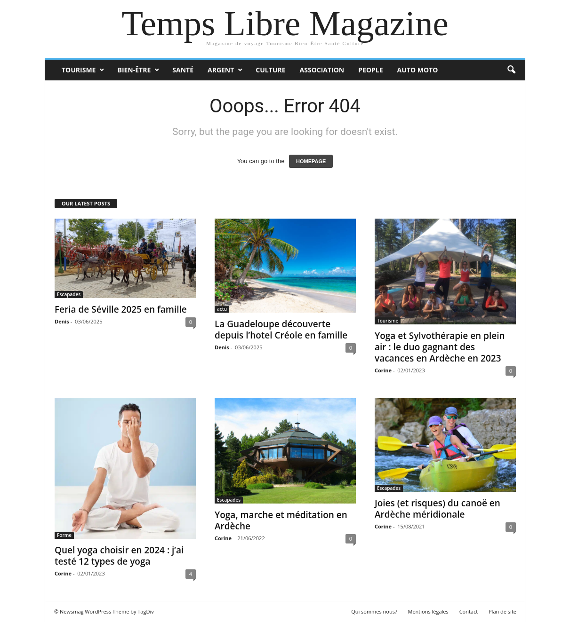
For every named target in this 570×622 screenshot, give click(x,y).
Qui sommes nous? (374, 611)
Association (322, 69)
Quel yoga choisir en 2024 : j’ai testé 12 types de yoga (119, 555)
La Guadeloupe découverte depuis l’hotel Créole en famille (281, 329)
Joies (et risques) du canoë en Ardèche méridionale (437, 508)
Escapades (68, 294)
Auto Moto (417, 69)
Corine (383, 370)
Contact (468, 611)
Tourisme (79, 69)
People (370, 69)
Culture (270, 69)
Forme (64, 535)
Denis (62, 321)
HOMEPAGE (311, 161)
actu (222, 309)
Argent (221, 69)
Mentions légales (428, 611)
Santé (182, 69)
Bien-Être (134, 69)
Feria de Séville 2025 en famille (121, 309)
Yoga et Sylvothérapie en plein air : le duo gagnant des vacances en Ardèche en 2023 (440, 347)
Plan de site (502, 611)
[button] (511, 70)
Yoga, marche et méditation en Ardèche (281, 520)
